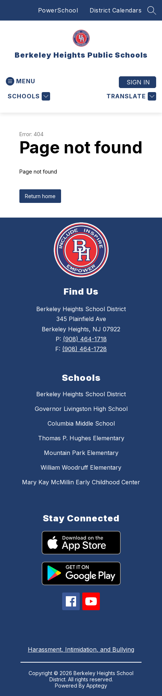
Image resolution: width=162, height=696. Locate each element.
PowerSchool (58, 10)
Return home (40, 196)
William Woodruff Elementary (81, 467)
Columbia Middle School (81, 423)
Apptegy (96, 685)
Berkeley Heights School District (81, 394)
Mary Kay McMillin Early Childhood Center (81, 482)
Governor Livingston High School (81, 408)
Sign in (138, 82)
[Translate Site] (130, 96)
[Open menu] (20, 81)
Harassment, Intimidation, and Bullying (81, 649)
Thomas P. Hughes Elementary (81, 438)
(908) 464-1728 (84, 349)
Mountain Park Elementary (81, 452)
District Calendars (116, 10)
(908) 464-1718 (85, 339)
